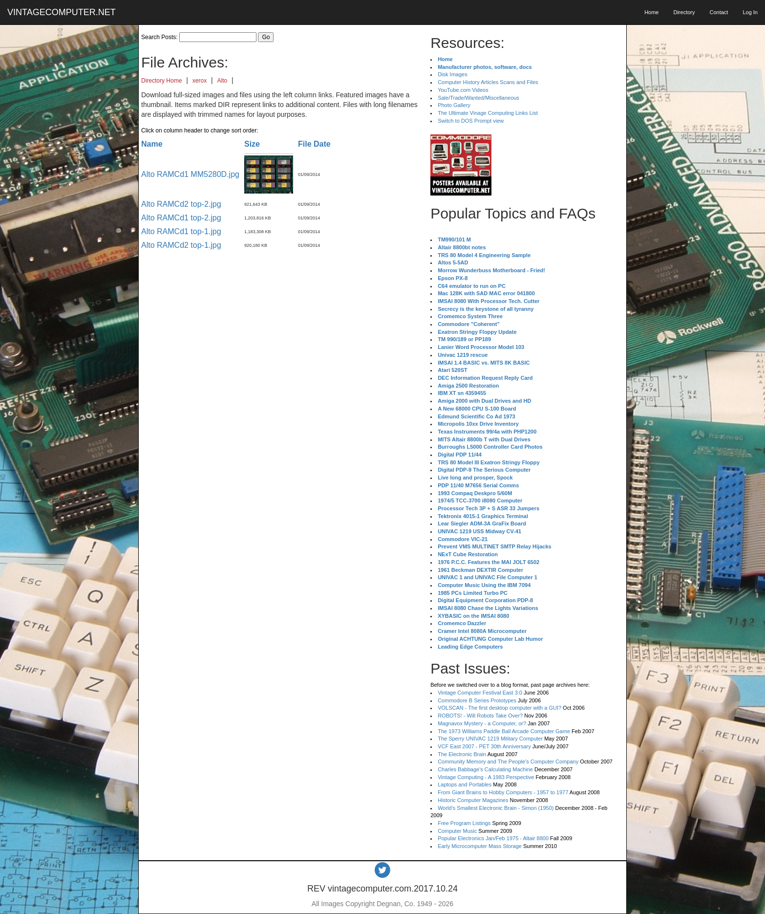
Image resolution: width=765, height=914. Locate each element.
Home (651, 12)
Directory (684, 12)
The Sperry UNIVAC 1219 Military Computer (490, 738)
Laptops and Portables (464, 784)
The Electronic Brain (462, 754)
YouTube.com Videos (463, 90)
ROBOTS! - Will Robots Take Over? (480, 715)
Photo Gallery (454, 105)
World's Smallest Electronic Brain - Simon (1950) (495, 808)
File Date (314, 144)
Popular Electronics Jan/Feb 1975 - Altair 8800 (493, 838)
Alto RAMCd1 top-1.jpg (181, 231)
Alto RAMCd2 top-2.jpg (181, 204)
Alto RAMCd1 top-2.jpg (181, 218)
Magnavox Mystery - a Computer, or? (482, 723)
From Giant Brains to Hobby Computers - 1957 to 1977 (503, 792)
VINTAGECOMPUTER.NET (61, 12)
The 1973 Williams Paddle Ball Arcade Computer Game (504, 731)
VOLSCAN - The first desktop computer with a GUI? (499, 708)
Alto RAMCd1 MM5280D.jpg (190, 174)
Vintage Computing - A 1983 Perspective (486, 777)
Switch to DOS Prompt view (471, 121)
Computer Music (457, 831)
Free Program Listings (464, 823)
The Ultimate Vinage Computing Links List (488, 113)
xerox (199, 80)
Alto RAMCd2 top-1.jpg (181, 245)
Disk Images (453, 74)
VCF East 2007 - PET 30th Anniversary (484, 746)
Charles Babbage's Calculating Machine (485, 769)
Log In (750, 12)
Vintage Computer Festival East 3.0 (480, 693)
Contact (718, 12)
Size (252, 144)
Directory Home (161, 80)
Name (152, 144)
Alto (222, 80)
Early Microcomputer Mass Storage (480, 846)
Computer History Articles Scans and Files (488, 82)
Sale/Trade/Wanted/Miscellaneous (478, 98)
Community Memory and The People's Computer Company (508, 761)
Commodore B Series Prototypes (477, 700)
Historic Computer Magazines (473, 800)
